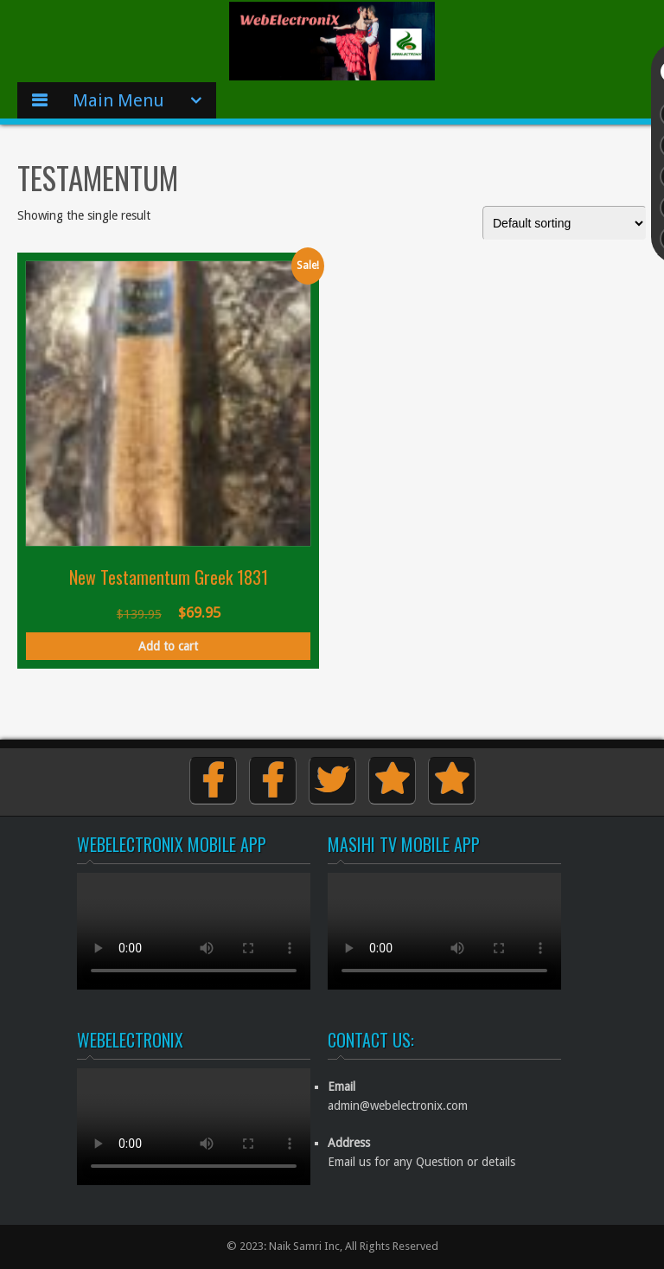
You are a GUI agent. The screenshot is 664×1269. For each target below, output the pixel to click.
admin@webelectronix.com (398, 1105)
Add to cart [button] (168, 646)
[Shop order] (564, 223)
